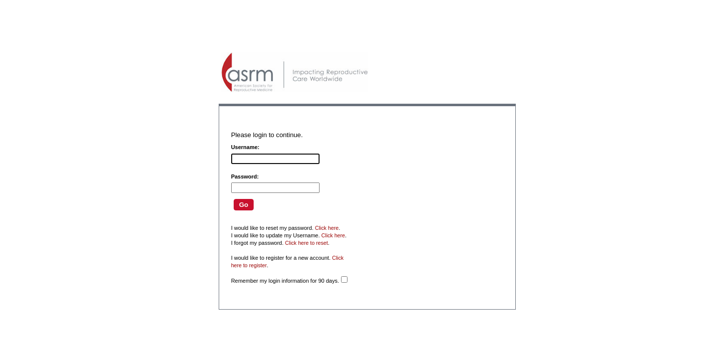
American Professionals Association (294, 72)
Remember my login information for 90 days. (285, 281)
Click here (327, 228)
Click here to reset (306, 243)
